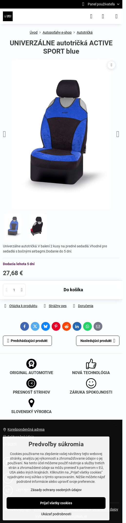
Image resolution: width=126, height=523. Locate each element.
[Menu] (116, 16)
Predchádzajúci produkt (27, 340)
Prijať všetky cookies (56, 503)
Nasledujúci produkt (97, 340)
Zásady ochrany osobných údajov (56, 490)
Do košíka (73, 289)
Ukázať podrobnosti (56, 514)
